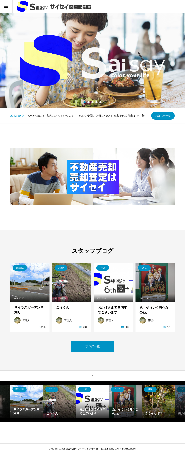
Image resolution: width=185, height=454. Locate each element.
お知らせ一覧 (163, 115)
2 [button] (88, 102)
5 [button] (100, 102)
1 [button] (84, 102)
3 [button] (92, 102)
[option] (92, 60)
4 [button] (96, 102)
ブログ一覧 (92, 346)
